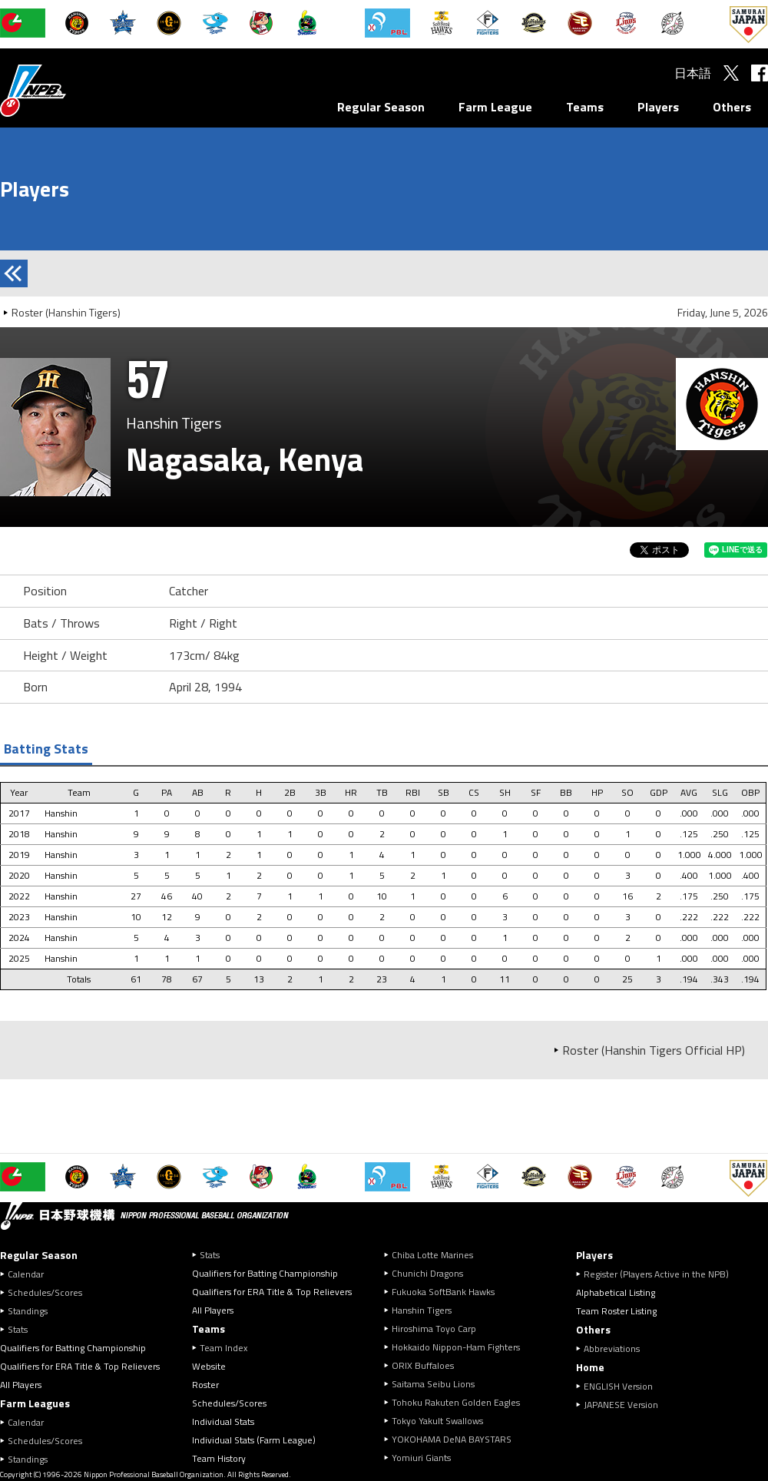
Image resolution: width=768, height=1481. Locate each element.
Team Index (223, 1347)
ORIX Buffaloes (423, 1365)
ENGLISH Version (618, 1386)
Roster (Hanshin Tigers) (66, 312)
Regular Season (381, 107)
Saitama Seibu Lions (433, 1384)
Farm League (495, 107)
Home (590, 1367)
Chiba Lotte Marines (432, 1254)
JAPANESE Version (621, 1404)
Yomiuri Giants (421, 1457)
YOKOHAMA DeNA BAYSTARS (451, 1439)
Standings (28, 1311)
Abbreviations (612, 1348)
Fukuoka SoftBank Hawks (443, 1291)
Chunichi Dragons (427, 1273)
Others (732, 107)
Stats (18, 1329)
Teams (585, 107)
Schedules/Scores (45, 1292)
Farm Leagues (35, 1403)
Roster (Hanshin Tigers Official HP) (653, 1050)
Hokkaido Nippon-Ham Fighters (456, 1347)
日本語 (692, 73)
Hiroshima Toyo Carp (434, 1328)
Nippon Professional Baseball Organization (71, 90)
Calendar (26, 1274)
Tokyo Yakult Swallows (437, 1420)
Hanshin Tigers (422, 1310)
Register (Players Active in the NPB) (661, 1274)
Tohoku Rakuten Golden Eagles (456, 1402)
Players (658, 107)
